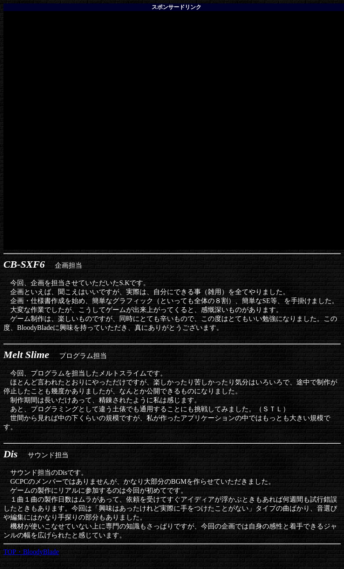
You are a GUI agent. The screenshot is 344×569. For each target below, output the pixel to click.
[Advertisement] (174, 70)
